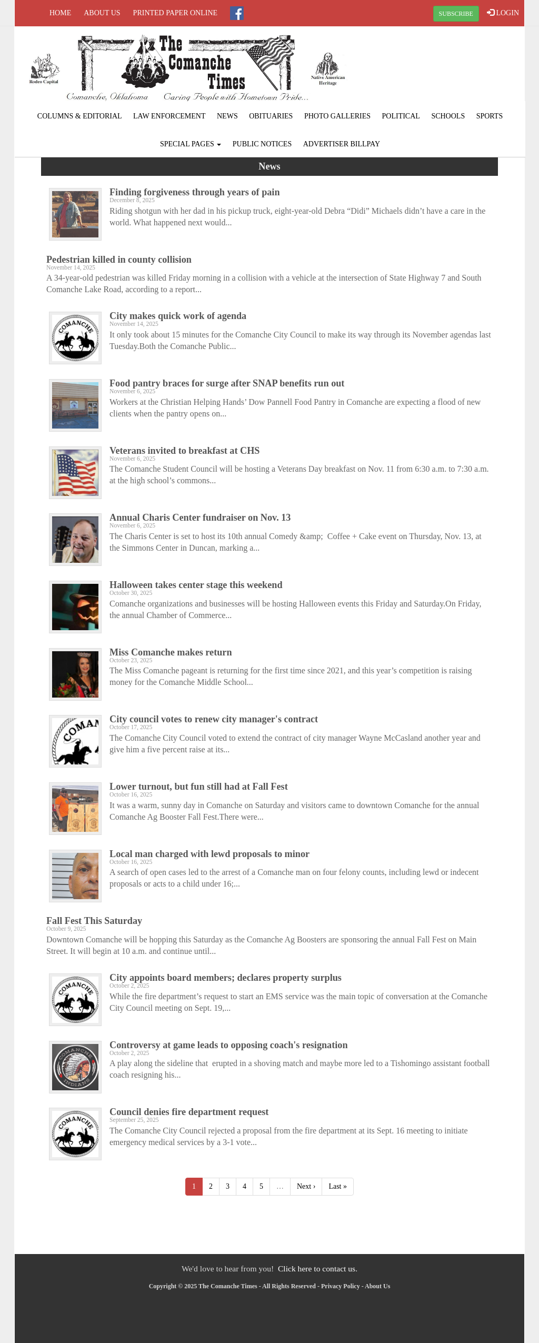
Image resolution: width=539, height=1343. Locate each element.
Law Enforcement (169, 116)
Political (401, 116)
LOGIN (503, 12)
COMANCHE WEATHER (439, 65)
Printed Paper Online (175, 13)
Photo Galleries (337, 116)
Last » (337, 1186)
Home (60, 13)
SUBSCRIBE (456, 13)
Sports (489, 116)
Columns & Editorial (79, 116)
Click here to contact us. (317, 1268)
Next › (306, 1186)
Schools (448, 116)
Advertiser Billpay (341, 144)
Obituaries (271, 116)
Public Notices (262, 144)
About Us (102, 13)
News (227, 116)
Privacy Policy (340, 1286)
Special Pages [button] (190, 144)
